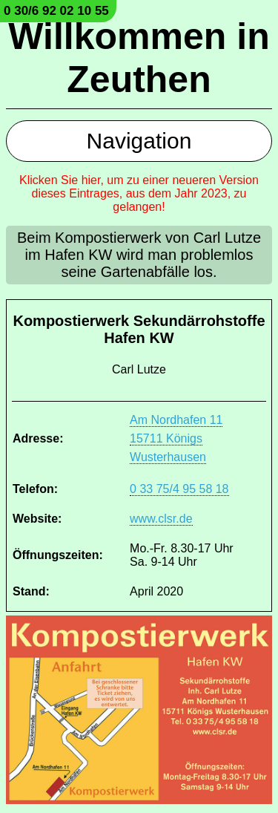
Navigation (139, 140)
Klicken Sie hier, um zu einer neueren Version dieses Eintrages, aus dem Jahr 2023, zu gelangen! (139, 193)
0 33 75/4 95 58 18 (179, 489)
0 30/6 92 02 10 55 (56, 11)
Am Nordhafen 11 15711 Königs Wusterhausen (176, 438)
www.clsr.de (161, 518)
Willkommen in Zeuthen (138, 58)
